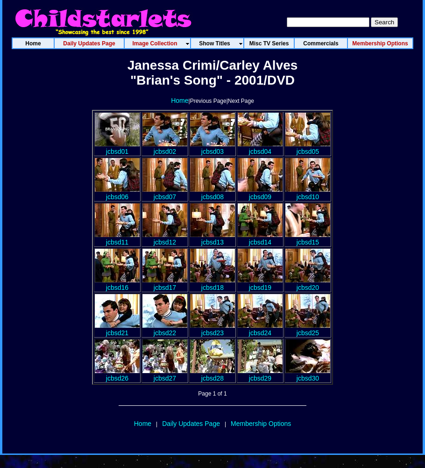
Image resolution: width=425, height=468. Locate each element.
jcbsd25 (307, 329)
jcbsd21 (117, 329)
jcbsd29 (260, 374)
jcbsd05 (307, 147)
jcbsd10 (307, 193)
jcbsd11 (117, 238)
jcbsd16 (117, 283)
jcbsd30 (307, 374)
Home (179, 100)
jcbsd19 (260, 283)
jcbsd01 (117, 147)
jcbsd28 (212, 374)
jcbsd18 (212, 283)
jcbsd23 (212, 329)
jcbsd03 (212, 147)
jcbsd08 (212, 193)
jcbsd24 (260, 329)
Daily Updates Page (191, 423)
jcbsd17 (164, 283)
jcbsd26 (117, 374)
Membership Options (261, 423)
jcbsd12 (164, 238)
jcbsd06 (117, 193)
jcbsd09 (260, 193)
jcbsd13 (212, 238)
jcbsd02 (164, 147)
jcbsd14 (260, 238)
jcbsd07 (164, 193)
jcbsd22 (164, 329)
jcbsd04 (260, 147)
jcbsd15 (307, 238)
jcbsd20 (307, 283)
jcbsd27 (164, 374)
